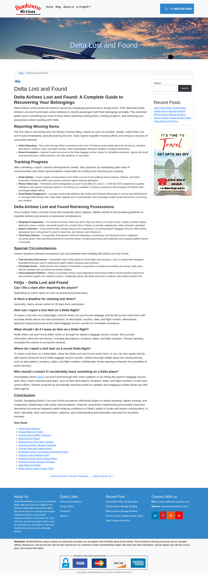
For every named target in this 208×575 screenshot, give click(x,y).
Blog (58, 6)
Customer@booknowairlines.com (173, 502)
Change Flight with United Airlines (35, 448)
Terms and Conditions (70, 502)
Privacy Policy (67, 506)
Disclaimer (65, 511)
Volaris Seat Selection (29, 428)
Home (49, 6)
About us (68, 6)
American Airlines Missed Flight (33, 455)
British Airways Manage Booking (170, 114)
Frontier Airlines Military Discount (34, 435)
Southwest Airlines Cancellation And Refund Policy (43, 452)
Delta (40, 376)
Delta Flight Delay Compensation (170, 108)
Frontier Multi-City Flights (30, 432)
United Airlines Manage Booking (169, 111)
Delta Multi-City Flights (29, 465)
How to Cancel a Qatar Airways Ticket (172, 118)
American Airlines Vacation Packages (36, 462)
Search (157, 83)
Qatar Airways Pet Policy (166, 121)
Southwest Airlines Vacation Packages (37, 445)
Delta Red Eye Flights (29, 438)
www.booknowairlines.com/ (174, 506)
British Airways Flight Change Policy (36, 468)
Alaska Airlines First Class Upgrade (35, 442)
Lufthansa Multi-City (101, 476)
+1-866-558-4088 (177, 9)
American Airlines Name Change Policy (37, 458)
